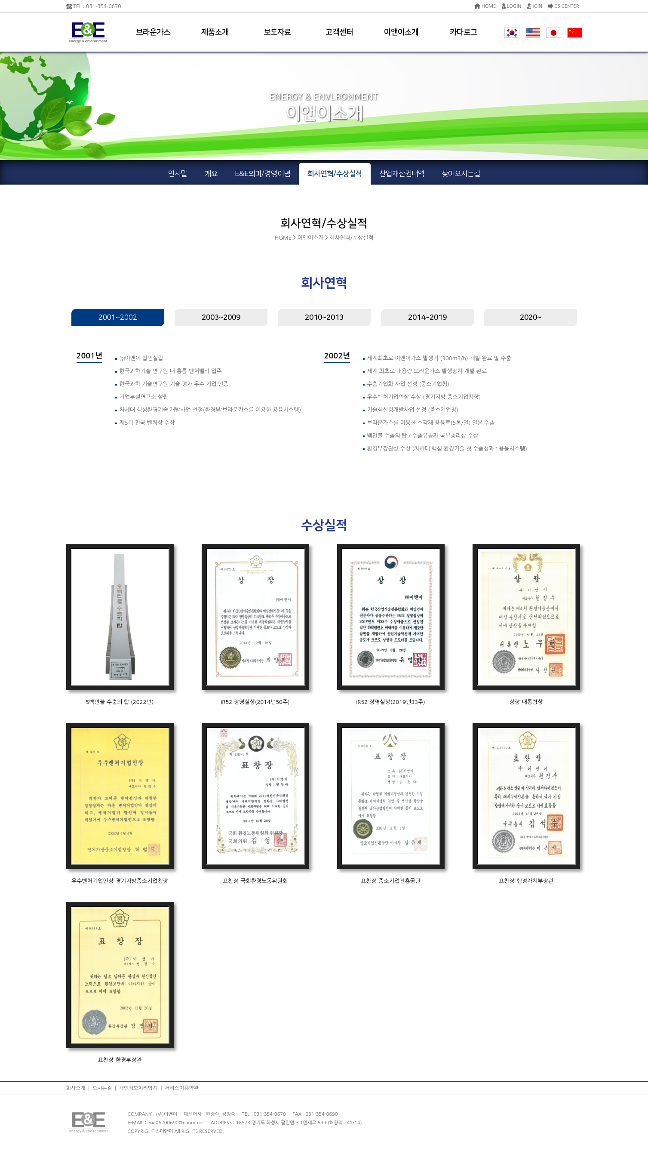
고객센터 (339, 32)
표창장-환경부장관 (119, 1060)
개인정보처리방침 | (142, 1088)
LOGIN (511, 6)
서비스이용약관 (182, 1088)
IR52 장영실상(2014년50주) (255, 702)
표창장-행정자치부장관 (526, 881)
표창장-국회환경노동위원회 (255, 881)
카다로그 (463, 32)
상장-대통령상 (526, 702)
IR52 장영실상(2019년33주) (390, 702)
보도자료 (277, 32)
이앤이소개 (401, 32)
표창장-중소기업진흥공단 (391, 881)
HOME (485, 6)
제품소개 (215, 32)
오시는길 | (105, 1088)
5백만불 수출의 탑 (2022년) (120, 702)
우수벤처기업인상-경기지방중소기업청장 (119, 881)
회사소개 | (79, 1088)
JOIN (534, 6)
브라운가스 (153, 32)
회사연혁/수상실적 (351, 238)
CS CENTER (563, 6)
